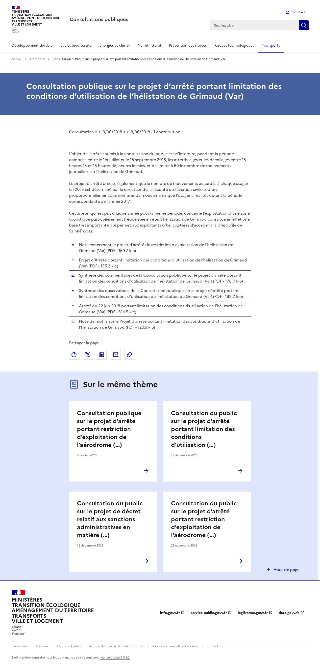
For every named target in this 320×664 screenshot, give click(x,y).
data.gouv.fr (289, 612)
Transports (271, 45)
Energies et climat (114, 45)
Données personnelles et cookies (174, 646)
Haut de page (285, 570)
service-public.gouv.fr (209, 612)
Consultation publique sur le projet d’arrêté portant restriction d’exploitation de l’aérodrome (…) (109, 429)
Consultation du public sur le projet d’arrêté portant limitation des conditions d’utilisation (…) (204, 429)
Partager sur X (88, 355)
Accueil (17, 59)
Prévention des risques (188, 45)
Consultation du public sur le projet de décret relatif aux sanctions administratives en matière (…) (110, 519)
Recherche (304, 25)
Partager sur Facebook (74, 355)
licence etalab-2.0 (112, 657)
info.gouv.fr (170, 612)
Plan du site (20, 646)
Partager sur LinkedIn (102, 355)
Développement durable (32, 45)
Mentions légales (69, 646)
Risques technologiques (234, 45)
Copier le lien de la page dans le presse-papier (129, 355)
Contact (299, 12)
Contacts (213, 646)
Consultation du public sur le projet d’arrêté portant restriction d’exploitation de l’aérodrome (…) (204, 519)
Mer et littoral (149, 45)
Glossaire (42, 646)
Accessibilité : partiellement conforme (116, 646)
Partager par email (116, 355)
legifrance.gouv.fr (253, 612)
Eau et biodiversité (76, 45)
